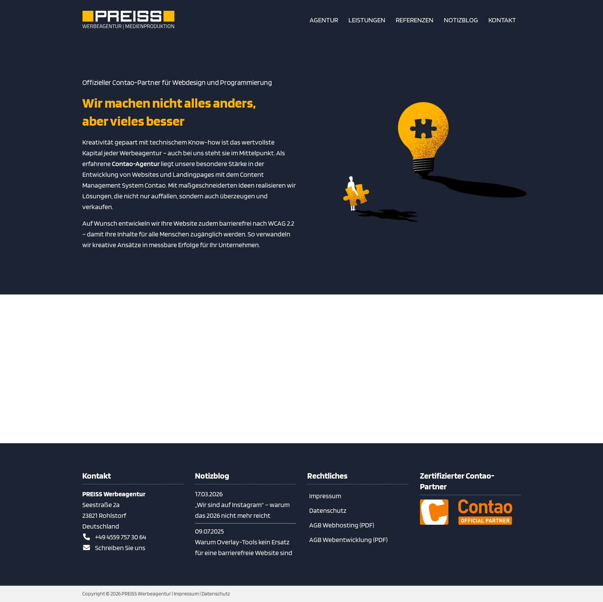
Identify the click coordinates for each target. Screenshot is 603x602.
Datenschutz (327, 510)
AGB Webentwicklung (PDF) (348, 539)
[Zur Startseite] (128, 20)
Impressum (325, 496)
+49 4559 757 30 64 (120, 537)
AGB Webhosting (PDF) (341, 525)
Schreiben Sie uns (120, 548)
